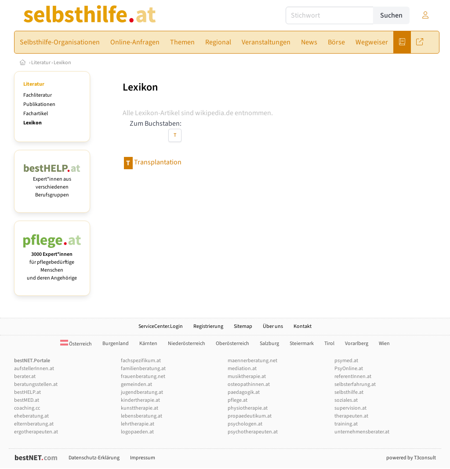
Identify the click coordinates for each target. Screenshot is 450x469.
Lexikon (62, 62)
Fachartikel (35, 113)
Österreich (76, 344)
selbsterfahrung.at (355, 384)
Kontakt (303, 326)
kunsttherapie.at (139, 408)
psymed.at (346, 360)
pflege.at (237, 400)
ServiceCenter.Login (160, 326)
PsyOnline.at (348, 368)
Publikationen (39, 104)
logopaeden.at (137, 432)
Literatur (41, 62)
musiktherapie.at (247, 376)
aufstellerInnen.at (34, 368)
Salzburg (269, 343)
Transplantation (157, 162)
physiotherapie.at (248, 408)
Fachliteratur (37, 95)
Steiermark (302, 343)
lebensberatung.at (141, 416)
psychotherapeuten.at (253, 432)
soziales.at (346, 400)
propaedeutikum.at (250, 416)
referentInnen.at (352, 376)
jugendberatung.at (142, 392)
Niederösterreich (186, 343)
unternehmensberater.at (361, 432)
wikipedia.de (214, 113)
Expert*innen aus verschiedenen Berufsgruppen (52, 183)
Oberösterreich (232, 343)
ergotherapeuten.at (36, 432)
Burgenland (115, 343)
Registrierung (208, 326)
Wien (384, 343)
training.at (346, 424)
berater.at (25, 376)
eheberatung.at (31, 416)
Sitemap (243, 326)
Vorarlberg (356, 343)
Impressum (142, 458)
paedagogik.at (244, 392)
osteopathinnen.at (249, 384)
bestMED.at (26, 400)
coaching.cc (27, 408)
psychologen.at (245, 424)
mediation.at (242, 368)
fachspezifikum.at (141, 360)
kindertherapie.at (140, 400)
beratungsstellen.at (36, 384)
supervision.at (350, 408)
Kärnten (148, 343)
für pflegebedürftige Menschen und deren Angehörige (52, 262)
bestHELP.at (27, 392)
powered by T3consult (411, 458)
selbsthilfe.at (348, 392)
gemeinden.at (136, 384)
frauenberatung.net (143, 376)
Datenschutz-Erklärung (94, 458)
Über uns (273, 326)
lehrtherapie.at (137, 424)
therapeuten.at (351, 416)
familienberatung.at (143, 368)
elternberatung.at (34, 424)
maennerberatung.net (252, 360)
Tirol (329, 343)
